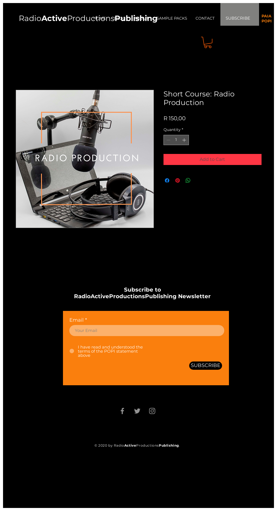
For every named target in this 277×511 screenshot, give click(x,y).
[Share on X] (198, 180)
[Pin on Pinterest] (177, 180)
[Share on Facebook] (167, 180)
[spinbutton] (176, 140)
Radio (43, 18)
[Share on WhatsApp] (188, 180)
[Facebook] (122, 411)
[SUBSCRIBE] (205, 365)
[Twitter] (137, 411)
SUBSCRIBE (238, 18)
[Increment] (184, 140)
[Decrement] (167, 140)
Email (76, 320)
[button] (208, 42)
